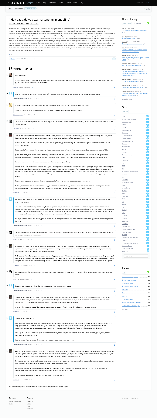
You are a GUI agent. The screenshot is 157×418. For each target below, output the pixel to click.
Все (10, 8)
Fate (123, 293)
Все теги (125, 111)
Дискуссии (30, 3)
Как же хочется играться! (130, 277)
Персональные (30, 8)
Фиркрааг (16, 192)
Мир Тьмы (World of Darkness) (131, 302)
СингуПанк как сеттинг (129, 38)
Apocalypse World (127, 283)
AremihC (16, 128)
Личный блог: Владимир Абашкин (23, 23)
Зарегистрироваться (15, 401)
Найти (148, 8)
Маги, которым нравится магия (132, 65)
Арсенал (125, 290)
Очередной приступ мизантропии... (133, 87)
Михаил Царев (18, 114)
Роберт (15, 87)
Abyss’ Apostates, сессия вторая (132, 44)
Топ (124, 272)
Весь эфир (125, 99)
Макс (15, 239)
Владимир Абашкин (20, 98)
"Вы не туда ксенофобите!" (130, 81)
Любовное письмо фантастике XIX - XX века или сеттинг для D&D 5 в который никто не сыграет (134, 73)
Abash (12, 58)
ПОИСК (82, 3)
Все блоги (125, 309)
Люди (44, 3)
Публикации (137, 23)
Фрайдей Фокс (126, 63)
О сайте (68, 3)
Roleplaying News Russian (130, 286)
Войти (148, 2)
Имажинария (16, 2)
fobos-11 (124, 42)
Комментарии (127, 23)
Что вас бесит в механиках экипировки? (135, 30)
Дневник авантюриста (129, 280)
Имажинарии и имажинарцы (131, 306)
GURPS (124, 296)
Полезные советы (127, 299)
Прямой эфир (129, 19)
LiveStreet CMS (134, 398)
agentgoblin (125, 36)
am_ (123, 47)
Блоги (38, 3)
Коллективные (19, 8)
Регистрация (139, 2)
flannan (124, 28)
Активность (52, 3)
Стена (75, 3)
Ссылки (60, 3)
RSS (130, 99)
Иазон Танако (126, 69)
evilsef (124, 55)
